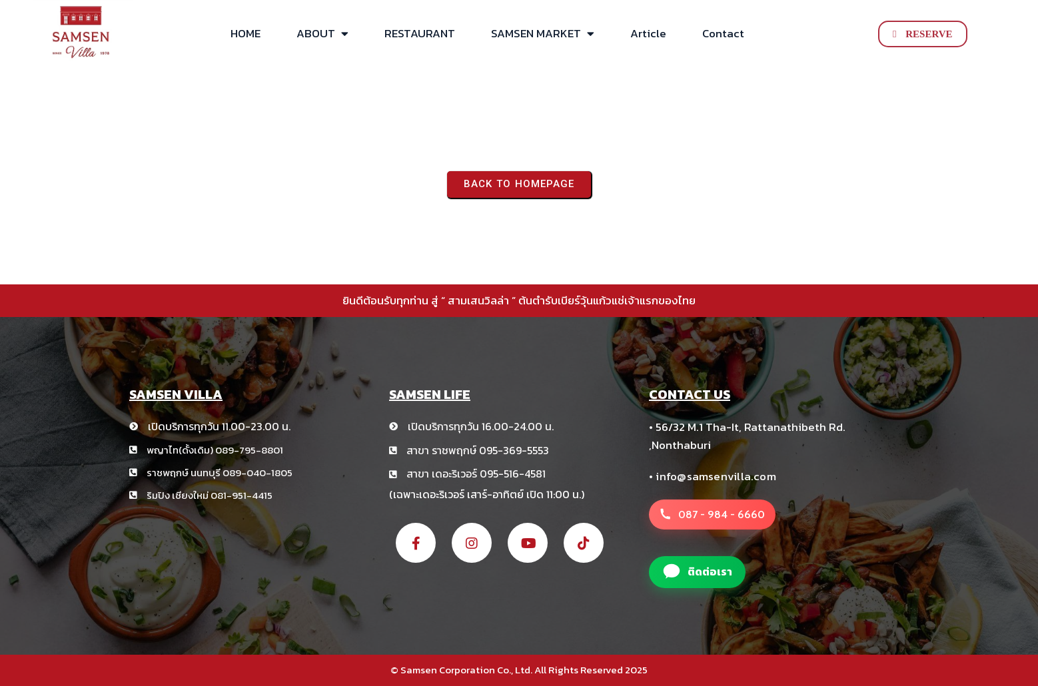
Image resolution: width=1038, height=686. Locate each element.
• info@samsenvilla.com (712, 476)
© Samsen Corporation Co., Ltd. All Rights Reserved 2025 (519, 669)
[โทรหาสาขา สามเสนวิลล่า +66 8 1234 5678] (712, 515)
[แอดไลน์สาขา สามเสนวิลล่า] (697, 572)
